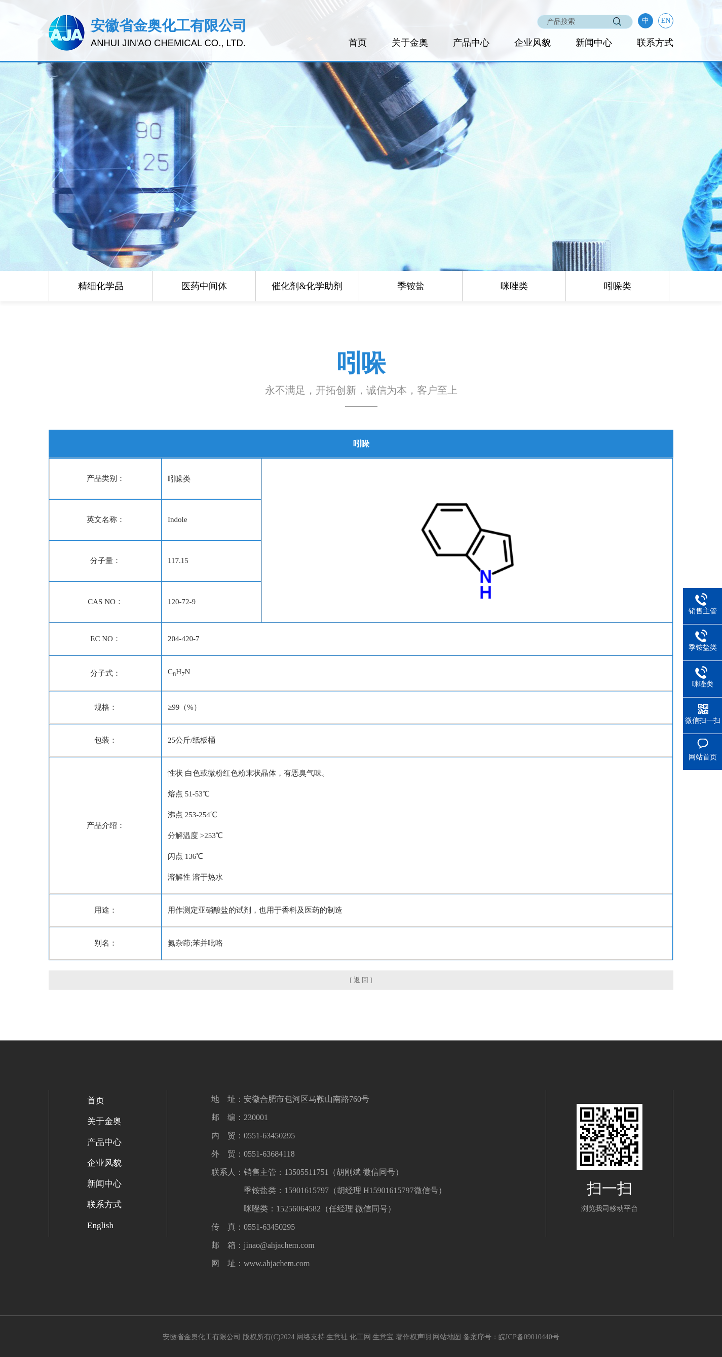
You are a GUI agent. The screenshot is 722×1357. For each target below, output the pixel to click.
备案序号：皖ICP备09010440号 (511, 1337)
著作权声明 (413, 1337)
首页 (358, 43)
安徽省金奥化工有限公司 (202, 1337)
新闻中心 (594, 43)
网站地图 (447, 1337)
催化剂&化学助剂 (307, 286)
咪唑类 (514, 286)
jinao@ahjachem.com (279, 1245)
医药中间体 (204, 286)
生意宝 (383, 1337)
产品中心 (471, 43)
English (100, 1225)
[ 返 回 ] (361, 980)
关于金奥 (410, 43)
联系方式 (655, 43)
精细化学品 (101, 286)
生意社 (337, 1337)
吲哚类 (617, 286)
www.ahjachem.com (277, 1263)
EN (666, 20)
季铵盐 (411, 286)
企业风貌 (532, 43)
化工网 (360, 1337)
